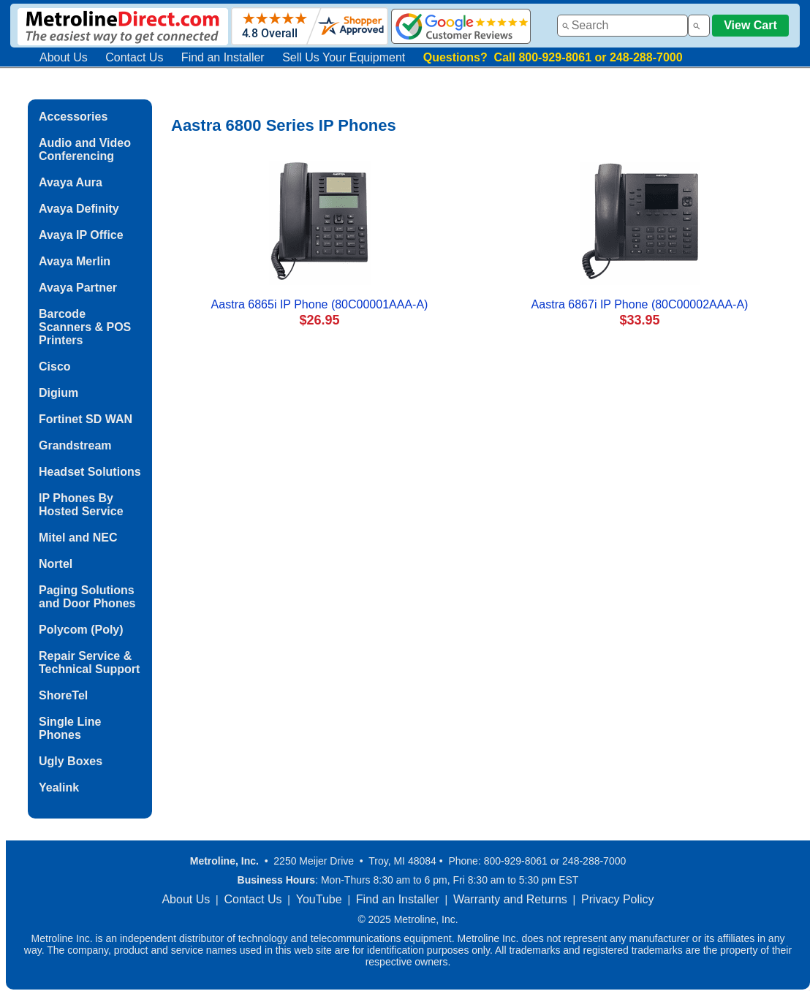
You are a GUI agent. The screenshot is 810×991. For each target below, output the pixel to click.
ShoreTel (63, 695)
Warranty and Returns (510, 899)
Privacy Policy (617, 899)
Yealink (59, 787)
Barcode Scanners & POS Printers (85, 327)
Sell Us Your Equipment (343, 57)
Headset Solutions (90, 472)
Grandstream (75, 445)
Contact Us (134, 57)
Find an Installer (223, 57)
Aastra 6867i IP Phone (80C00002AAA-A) (640, 304)
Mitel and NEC (78, 537)
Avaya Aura (70, 182)
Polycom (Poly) (81, 629)
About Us (63, 57)
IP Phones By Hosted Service (81, 504)
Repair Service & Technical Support (89, 662)
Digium (58, 393)
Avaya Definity (79, 208)
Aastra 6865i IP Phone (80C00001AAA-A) (319, 304)
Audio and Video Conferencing (85, 149)
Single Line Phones (70, 728)
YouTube (319, 899)
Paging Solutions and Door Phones (87, 597)
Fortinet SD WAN (85, 419)
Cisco (55, 366)
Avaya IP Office (81, 235)
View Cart (750, 25)
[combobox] (622, 26)
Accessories (73, 116)
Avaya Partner (78, 287)
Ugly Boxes (70, 761)
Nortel (55, 564)
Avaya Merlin (74, 261)
